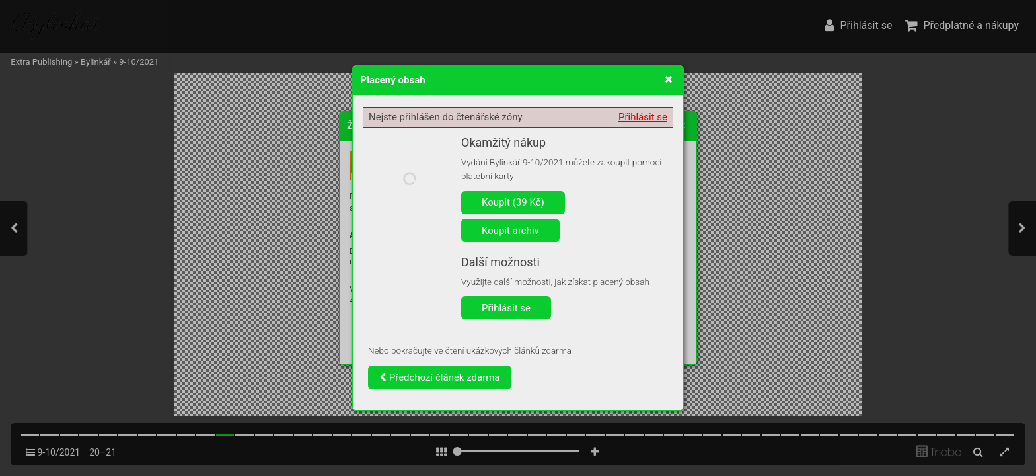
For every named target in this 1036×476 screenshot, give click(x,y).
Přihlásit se (642, 117)
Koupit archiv (510, 231)
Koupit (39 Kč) (513, 202)
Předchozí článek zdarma (439, 377)
